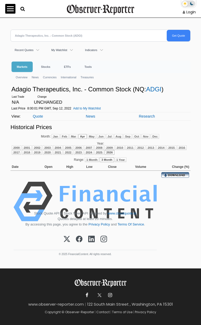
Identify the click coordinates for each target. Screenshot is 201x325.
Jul (110, 136)
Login (191, 12)
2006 (78, 147)
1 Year (120, 159)
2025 (99, 152)
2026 (109, 152)
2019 (37, 152)
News (35, 77)
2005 (68, 147)
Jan (55, 136)
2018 (27, 152)
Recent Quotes (24, 50)
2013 (151, 147)
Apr (82, 136)
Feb (64, 136)
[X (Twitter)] (67, 239)
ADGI (153, 89)
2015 (171, 147)
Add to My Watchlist (87, 108)
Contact (103, 312)
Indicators (91, 50)
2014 (161, 147)
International (68, 77)
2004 (58, 147)
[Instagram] (103, 239)
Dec (155, 136)
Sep (127, 136)
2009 (109, 147)
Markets (22, 66)
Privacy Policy (99, 224)
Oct (136, 136)
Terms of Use (122, 312)
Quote (38, 116)
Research (147, 116)
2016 (182, 147)
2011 (130, 147)
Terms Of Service (131, 224)
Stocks (45, 66)
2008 (99, 147)
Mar (73, 136)
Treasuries (87, 77)
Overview (21, 77)
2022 (68, 152)
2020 (47, 152)
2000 (16, 147)
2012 (140, 147)
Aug (118, 136)
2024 (89, 152)
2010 (120, 147)
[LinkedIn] (91, 239)
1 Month (91, 159)
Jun (101, 136)
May (91, 136)
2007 (89, 147)
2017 (16, 152)
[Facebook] (79, 239)
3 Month (106, 159)
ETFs (67, 66)
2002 (37, 147)
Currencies (50, 77)
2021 (58, 152)
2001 (27, 147)
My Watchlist (59, 50)
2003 (47, 147)
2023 (78, 152)
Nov (145, 136)
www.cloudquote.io (122, 213)
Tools (88, 66)
